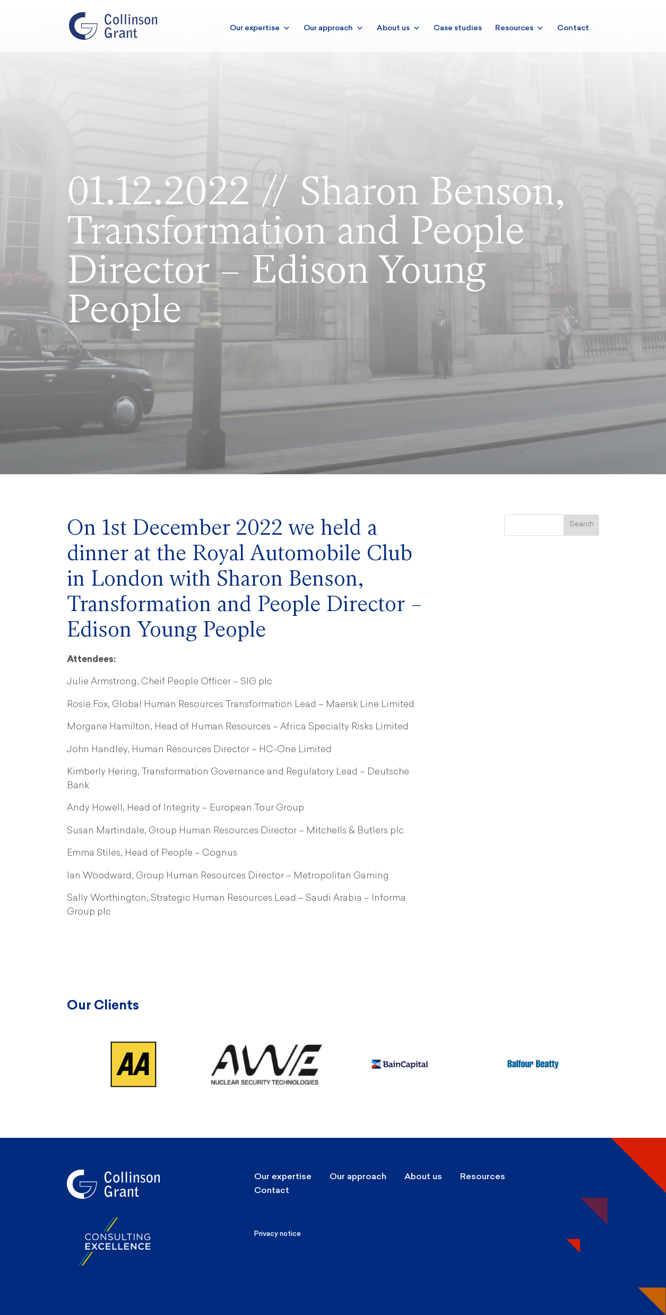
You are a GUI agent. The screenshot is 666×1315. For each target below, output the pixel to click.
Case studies (458, 27)
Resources (519, 27)
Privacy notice (277, 1234)
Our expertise (260, 27)
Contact (573, 27)
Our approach (334, 27)
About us (398, 27)
